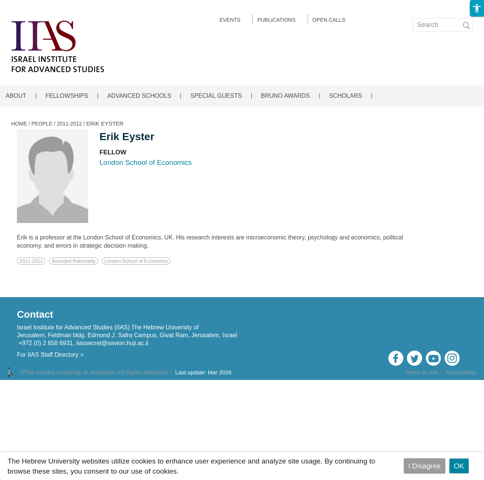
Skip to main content (32, 5)
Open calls (329, 20)
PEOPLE (42, 124)
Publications (276, 20)
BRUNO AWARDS (285, 96)
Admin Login (458, 382)
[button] (477, 8)
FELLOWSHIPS (66, 96)
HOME (19, 124)
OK (459, 466)
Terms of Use (421, 372)
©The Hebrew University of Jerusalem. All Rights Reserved (93, 372)
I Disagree (424, 466)
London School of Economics (136, 261)
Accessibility (461, 372)
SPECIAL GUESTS (216, 96)
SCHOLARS (345, 96)
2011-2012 (69, 124)
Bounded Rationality (73, 261)
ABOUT (16, 96)
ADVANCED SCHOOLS (139, 96)
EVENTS (229, 20)
